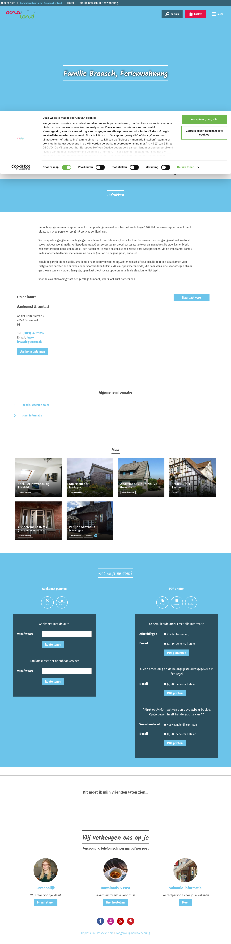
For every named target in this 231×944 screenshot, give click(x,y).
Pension (89, 535)
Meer (185, 902)
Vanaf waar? (25, 633)
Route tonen (53, 644)
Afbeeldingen (148, 633)
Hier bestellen (115, 902)
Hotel (175, 492)
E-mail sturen (45, 902)
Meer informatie (32, 415)
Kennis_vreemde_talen (35, 405)
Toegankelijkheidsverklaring (133, 933)
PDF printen (175, 693)
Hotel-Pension (76, 535)
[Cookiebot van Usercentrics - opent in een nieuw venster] (21, 56)
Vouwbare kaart (149, 724)
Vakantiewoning (25, 492)
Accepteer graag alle (204, 8)
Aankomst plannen (32, 351)
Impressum (88, 933)
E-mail (143, 643)
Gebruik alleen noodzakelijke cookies (204, 21)
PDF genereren (176, 653)
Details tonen (185, 56)
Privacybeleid (105, 933)
